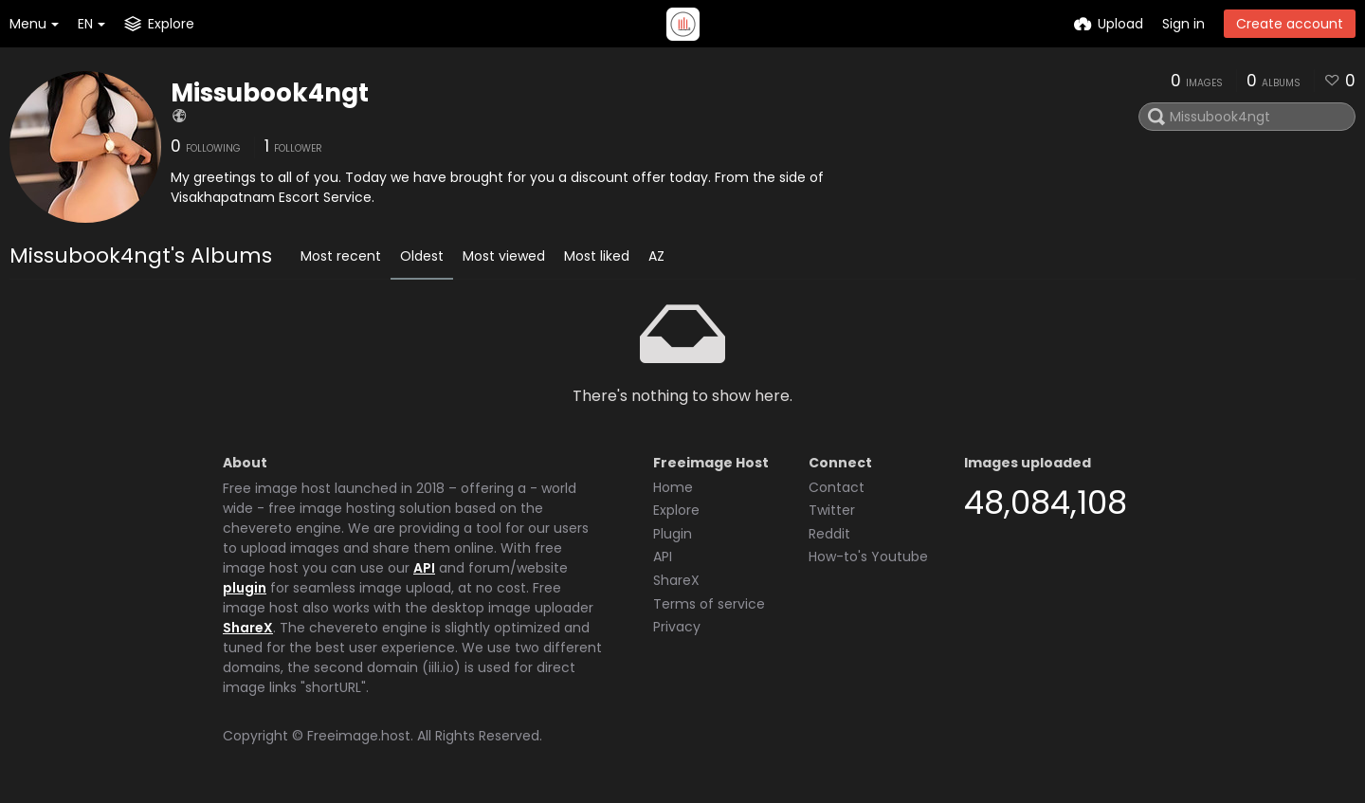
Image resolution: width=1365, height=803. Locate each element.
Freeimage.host (358, 735)
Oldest (422, 255)
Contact (836, 487)
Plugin (672, 533)
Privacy (677, 626)
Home (673, 487)
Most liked (596, 255)
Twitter (832, 510)
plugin (244, 587)
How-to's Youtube (868, 556)
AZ (656, 255)
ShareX (248, 627)
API (424, 567)
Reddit (829, 533)
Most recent (340, 255)
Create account (1289, 23)
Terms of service (709, 603)
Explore (676, 510)
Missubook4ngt (270, 93)
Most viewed (504, 255)
